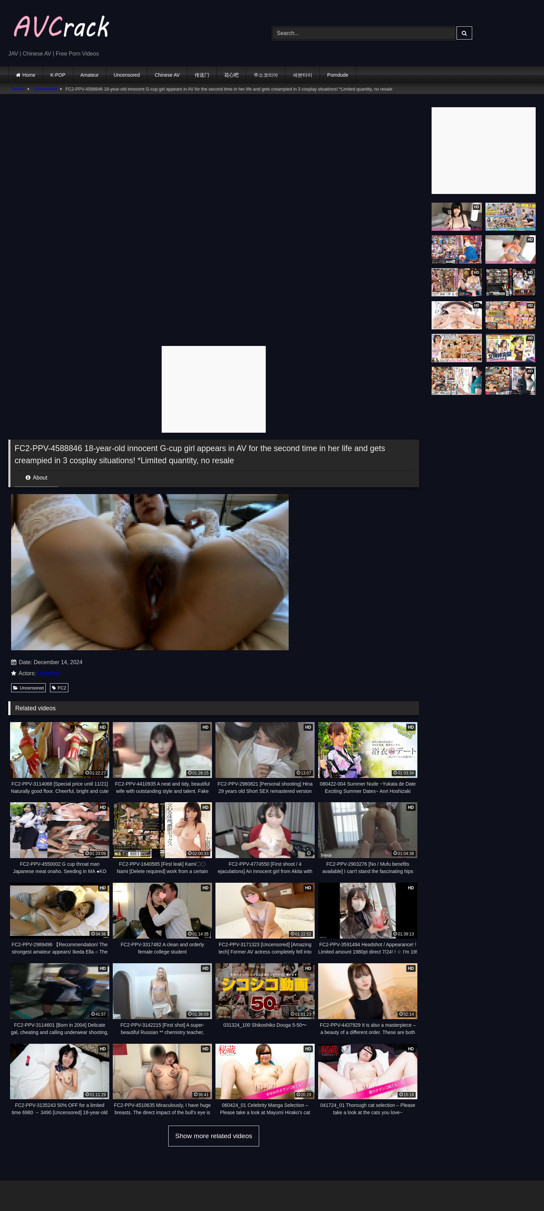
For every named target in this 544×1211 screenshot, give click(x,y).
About (36, 478)
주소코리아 (266, 75)
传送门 (202, 75)
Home (29, 75)
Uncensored (126, 75)
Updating (48, 673)
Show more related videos (213, 1136)
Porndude (337, 75)
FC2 (59, 688)
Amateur (89, 75)
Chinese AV (167, 75)
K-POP (58, 75)
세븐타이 (302, 75)
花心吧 (231, 75)
